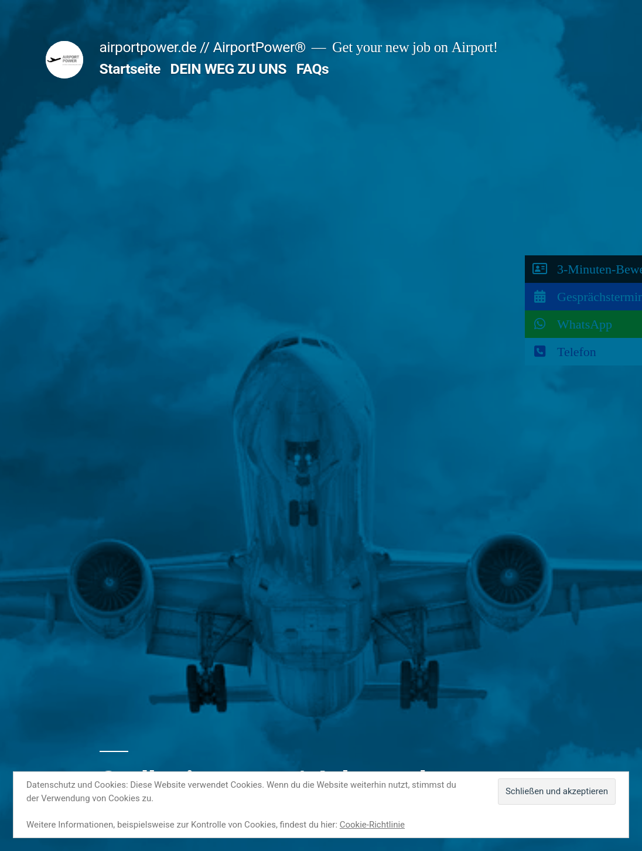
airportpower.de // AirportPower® (203, 47)
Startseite (130, 68)
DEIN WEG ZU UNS (228, 68)
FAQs (312, 68)
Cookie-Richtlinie (372, 824)
